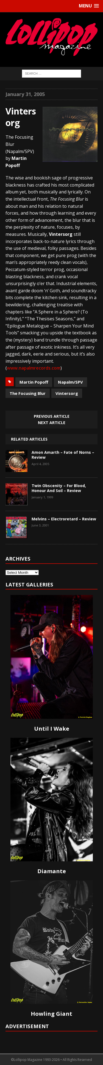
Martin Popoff (34, 382)
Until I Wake (51, 728)
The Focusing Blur (28, 393)
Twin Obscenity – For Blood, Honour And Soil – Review (59, 488)
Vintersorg (66, 393)
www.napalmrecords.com (33, 368)
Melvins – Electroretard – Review (64, 518)
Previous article (51, 416)
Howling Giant (51, 1013)
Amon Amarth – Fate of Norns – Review (63, 455)
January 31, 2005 (25, 94)
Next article (51, 422)
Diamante (51, 871)
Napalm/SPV (70, 382)
